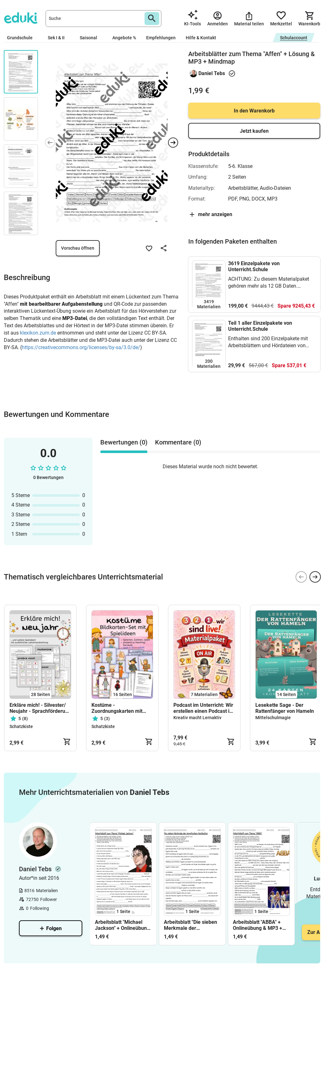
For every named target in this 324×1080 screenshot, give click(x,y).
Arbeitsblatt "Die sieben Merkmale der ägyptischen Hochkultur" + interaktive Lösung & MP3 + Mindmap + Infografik (191, 925)
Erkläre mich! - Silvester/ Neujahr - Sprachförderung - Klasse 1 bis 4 (40, 708)
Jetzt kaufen (254, 131)
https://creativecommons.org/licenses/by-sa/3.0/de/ (81, 347)
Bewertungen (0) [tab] (123, 442)
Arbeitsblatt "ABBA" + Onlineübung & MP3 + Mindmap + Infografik (258, 925)
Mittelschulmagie (273, 717)
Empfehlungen (161, 37)
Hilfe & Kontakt (201, 37)
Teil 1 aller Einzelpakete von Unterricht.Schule (260, 326)
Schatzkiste (21, 726)
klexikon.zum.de (38, 333)
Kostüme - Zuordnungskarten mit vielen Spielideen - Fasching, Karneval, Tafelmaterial (116, 708)
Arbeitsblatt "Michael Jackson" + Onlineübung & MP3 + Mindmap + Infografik (122, 925)
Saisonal (91, 37)
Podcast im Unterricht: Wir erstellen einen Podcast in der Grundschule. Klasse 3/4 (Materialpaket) (203, 708)
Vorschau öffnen (77, 248)
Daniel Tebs (211, 73)
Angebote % (124, 37)
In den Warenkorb (254, 111)
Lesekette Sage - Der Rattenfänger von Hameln (284, 708)
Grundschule (22, 37)
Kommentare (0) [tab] (178, 442)
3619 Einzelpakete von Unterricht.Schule (254, 266)
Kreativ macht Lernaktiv (197, 717)
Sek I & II (59, 37)
